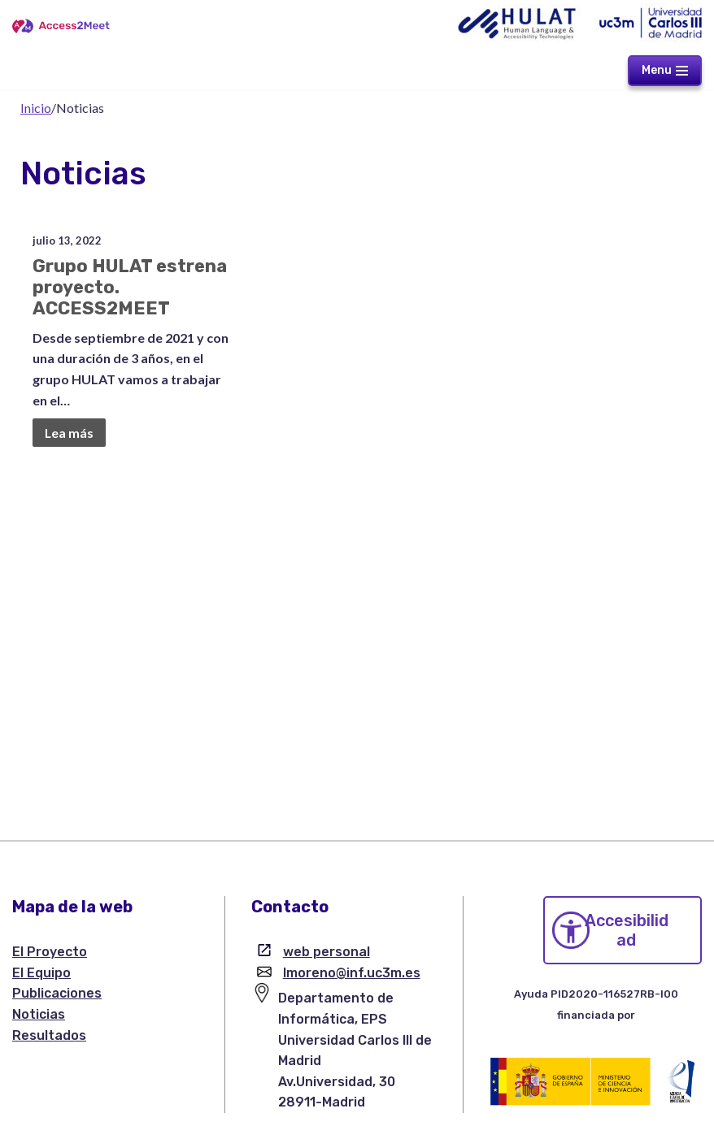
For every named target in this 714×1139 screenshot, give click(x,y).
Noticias (38, 1014)
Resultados (49, 1035)
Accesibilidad (626, 930)
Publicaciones (57, 993)
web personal (326, 951)
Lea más (69, 432)
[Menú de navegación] (665, 70)
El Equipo (41, 973)
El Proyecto (49, 951)
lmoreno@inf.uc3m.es (351, 973)
